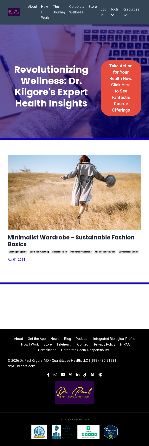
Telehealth (64, 348)
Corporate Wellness (76, 9)
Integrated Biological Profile (114, 342)
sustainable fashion (128, 255)
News (55, 342)
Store (92, 6)
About (32, 6)
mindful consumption (105, 255)
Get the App (37, 342)
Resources (130, 12)
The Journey (59, 9)
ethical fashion (59, 255)
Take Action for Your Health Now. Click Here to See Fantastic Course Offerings (121, 88)
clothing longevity (17, 255)
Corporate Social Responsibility (85, 353)
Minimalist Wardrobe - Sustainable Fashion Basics (71, 242)
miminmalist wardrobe (81, 255)
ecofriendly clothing (39, 255)
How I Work (45, 12)
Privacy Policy (104, 348)
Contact (83, 348)
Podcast (82, 342)
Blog (67, 342)
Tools (114, 12)
